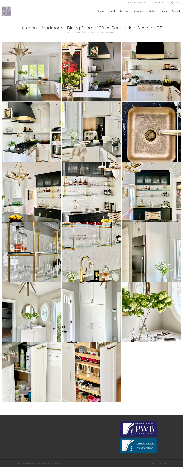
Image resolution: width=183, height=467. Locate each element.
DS (165, 463)
